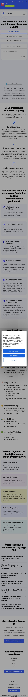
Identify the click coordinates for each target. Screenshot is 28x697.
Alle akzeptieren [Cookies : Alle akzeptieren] (14, 351)
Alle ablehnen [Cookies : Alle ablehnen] (14, 355)
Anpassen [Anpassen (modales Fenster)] (14, 360)
